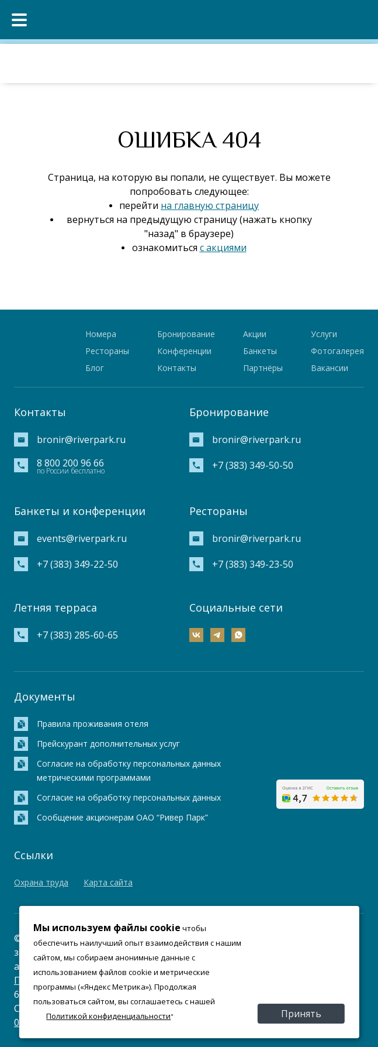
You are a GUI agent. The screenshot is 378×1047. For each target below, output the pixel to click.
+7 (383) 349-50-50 (252, 465)
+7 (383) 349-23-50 (252, 564)
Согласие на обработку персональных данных (129, 797)
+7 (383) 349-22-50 (77, 564)
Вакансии (329, 367)
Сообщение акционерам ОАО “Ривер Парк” (122, 817)
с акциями (223, 247)
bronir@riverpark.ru (81, 439)
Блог (94, 367)
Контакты (176, 367)
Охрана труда (41, 882)
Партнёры (263, 367)
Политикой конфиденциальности (108, 1016)
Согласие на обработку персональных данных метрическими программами (129, 770)
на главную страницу (210, 205)
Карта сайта (108, 882)
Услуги (324, 333)
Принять (301, 1013)
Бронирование (186, 333)
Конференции (184, 350)
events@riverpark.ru (82, 538)
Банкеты (260, 350)
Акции (254, 333)
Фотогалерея (337, 350)
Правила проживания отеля (92, 723)
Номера (100, 333)
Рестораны (107, 350)
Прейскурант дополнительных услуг (108, 743)
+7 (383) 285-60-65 (77, 635)
